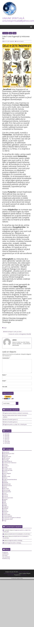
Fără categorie (7, 473)
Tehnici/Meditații (8, 516)
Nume (4, 375)
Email (4, 380)
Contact (6, 464)
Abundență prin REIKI (9, 453)
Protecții (6, 494)
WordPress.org (6, 558)
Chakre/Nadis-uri (8, 461)
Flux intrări (4, 555)
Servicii (5, 510)
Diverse (5, 472)
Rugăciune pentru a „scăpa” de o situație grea (15, 424)
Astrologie (6, 459)
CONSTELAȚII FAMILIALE (10, 462)
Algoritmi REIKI (7, 456)
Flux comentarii (6, 557)
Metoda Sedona (8, 485)
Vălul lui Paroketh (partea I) (10, 422)
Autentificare (5, 554)
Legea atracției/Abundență (10, 479)
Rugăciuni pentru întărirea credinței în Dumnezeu (16, 413)
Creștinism (5, 33)
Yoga (5, 520)
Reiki (5, 501)
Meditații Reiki (7, 484)
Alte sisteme (7, 458)
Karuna (5, 478)
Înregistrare (5, 552)
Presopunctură (7, 491)
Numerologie (7, 490)
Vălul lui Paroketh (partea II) (11, 419)
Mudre (5, 487)
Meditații (6, 482)
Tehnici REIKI (7, 514)
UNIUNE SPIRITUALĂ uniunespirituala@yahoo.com (18, 19)
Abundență (6, 452)
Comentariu (6, 358)
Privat (5, 493)
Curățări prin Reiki (8, 470)
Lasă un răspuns (19, 41)
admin (12, 41)
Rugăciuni (6, 507)
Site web (4, 386)
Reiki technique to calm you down (12, 331)
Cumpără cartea (8, 469)
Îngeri (10, 33)
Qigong (5, 499)
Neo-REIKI (6, 488)
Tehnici (5, 513)
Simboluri (6, 511)
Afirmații (6, 455)
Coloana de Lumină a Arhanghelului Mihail (19, 334)
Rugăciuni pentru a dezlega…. (16, 540)
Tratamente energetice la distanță (12, 517)
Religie (14, 33)
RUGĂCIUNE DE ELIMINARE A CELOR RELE (19, 534)
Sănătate (6, 508)
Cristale (5, 467)
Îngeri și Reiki (7, 476)
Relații (5, 504)
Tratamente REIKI (8, 519)
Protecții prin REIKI (8, 497)
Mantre (5, 481)
